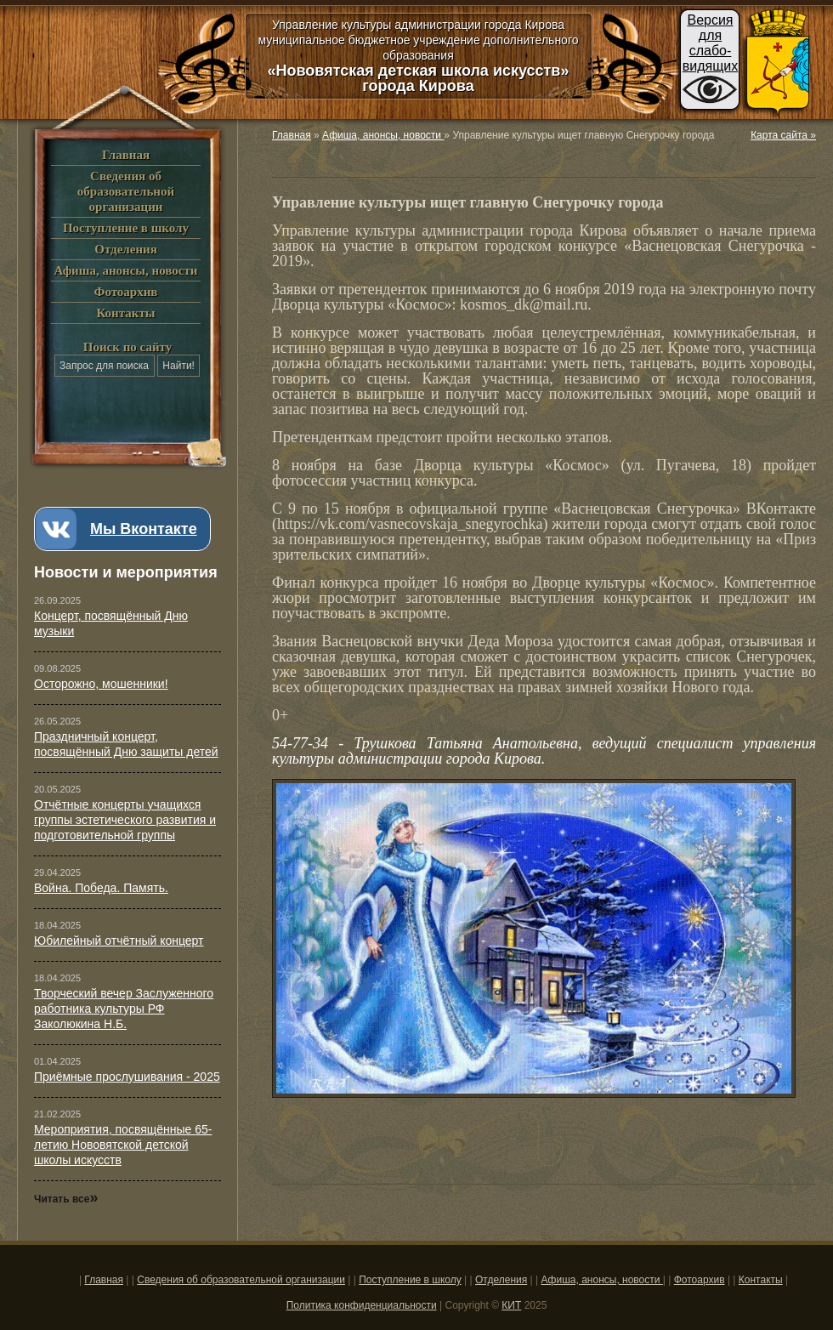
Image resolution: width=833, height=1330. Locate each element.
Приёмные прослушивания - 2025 (127, 1076)
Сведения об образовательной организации (125, 191)
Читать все (66, 1199)
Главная (126, 155)
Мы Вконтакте (143, 528)
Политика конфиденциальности (361, 1305)
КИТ (511, 1305)
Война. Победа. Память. (101, 888)
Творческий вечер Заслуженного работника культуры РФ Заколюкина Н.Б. (123, 1008)
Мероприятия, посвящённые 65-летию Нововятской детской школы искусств (123, 1145)
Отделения (125, 249)
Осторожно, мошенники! (101, 684)
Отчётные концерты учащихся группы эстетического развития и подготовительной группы (125, 820)
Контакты (125, 313)
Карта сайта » (783, 135)
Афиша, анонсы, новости (125, 270)
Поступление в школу (126, 228)
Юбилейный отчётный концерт (119, 940)
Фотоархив (126, 291)
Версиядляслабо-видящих (711, 43)
